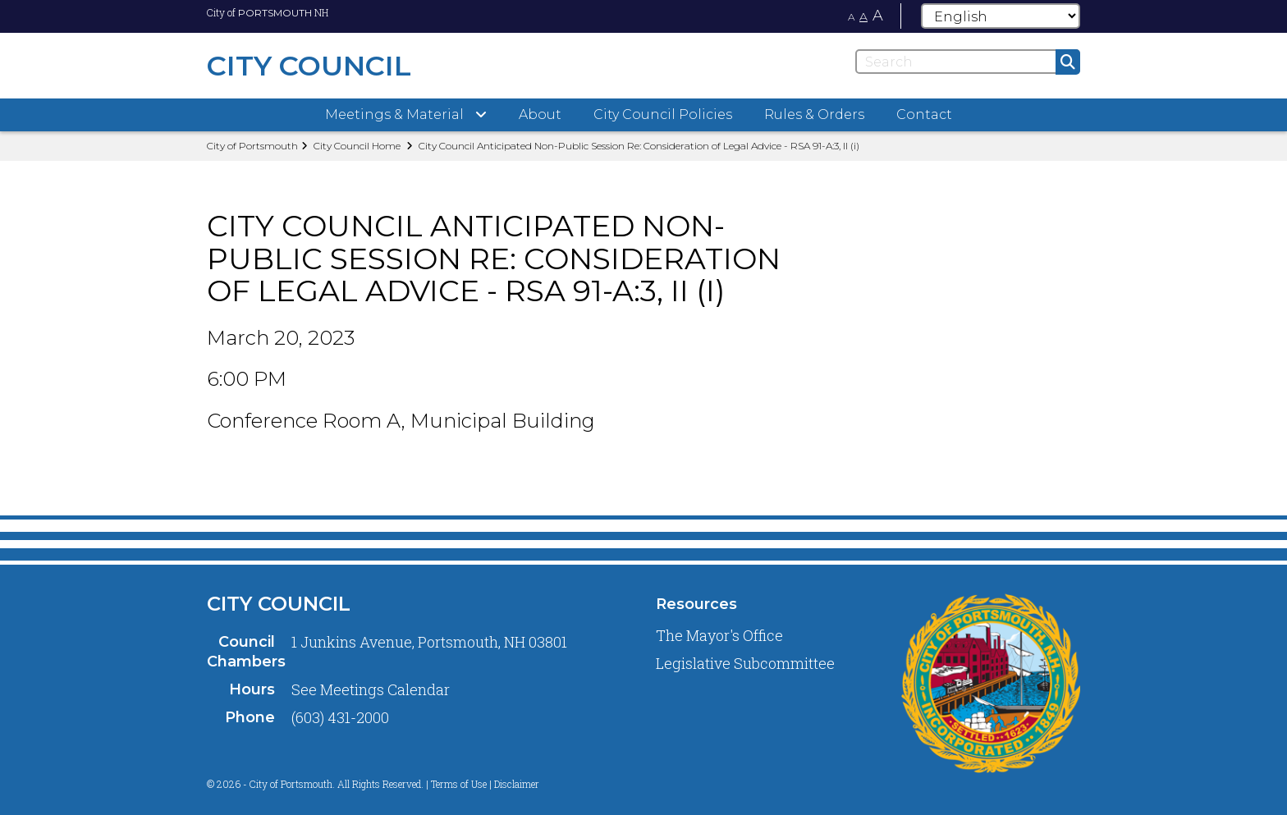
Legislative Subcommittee (745, 663)
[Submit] (1068, 62)
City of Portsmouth (252, 146)
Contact (924, 114)
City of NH (267, 12)
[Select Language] (1000, 16)
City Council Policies (662, 114)
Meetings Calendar (385, 689)
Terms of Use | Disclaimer (485, 783)
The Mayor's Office (719, 635)
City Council (278, 604)
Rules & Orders (814, 114)
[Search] (967, 61)
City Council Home (357, 146)
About (540, 114)
